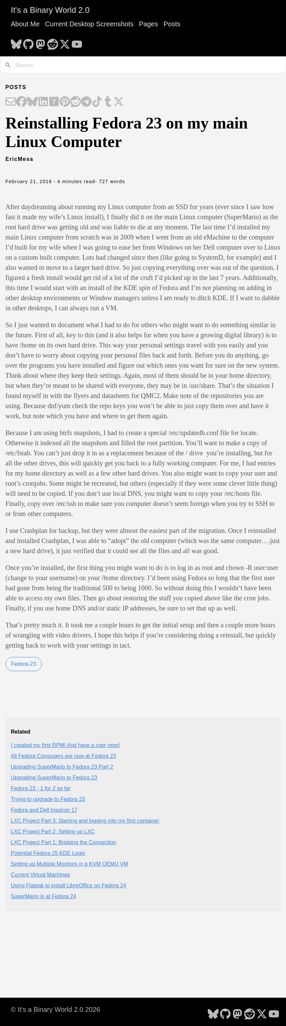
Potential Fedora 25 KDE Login (48, 853)
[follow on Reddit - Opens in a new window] (52, 42)
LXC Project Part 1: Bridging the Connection (63, 842)
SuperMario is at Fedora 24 (43, 896)
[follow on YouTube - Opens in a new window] (77, 42)
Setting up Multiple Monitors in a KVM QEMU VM (69, 864)
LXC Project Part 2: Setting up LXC (53, 831)
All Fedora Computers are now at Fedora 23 (63, 756)
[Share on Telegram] (86, 102)
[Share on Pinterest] (64, 102)
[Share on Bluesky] (32, 102)
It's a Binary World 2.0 (50, 10)
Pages (148, 24)
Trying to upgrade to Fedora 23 (48, 799)
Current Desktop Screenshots (89, 24)
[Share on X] (118, 102)
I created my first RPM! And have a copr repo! (65, 745)
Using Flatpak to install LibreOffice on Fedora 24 (68, 885)
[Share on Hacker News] (54, 102)
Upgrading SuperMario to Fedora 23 (54, 777)
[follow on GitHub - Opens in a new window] (28, 42)
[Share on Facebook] (21, 102)
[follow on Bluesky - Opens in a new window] (16, 42)
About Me (25, 24)
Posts (172, 24)
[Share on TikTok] (97, 102)
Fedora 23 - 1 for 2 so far (40, 788)
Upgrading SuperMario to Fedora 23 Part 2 (62, 767)
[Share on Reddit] (75, 102)
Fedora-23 (23, 664)
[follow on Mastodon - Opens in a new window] (40, 42)
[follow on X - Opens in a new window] (64, 42)
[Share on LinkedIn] (43, 102)
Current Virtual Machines (40, 875)
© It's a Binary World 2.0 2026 (55, 1009)
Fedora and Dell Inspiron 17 (44, 810)
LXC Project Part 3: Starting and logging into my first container (85, 821)
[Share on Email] (10, 102)
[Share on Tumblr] (108, 102)
